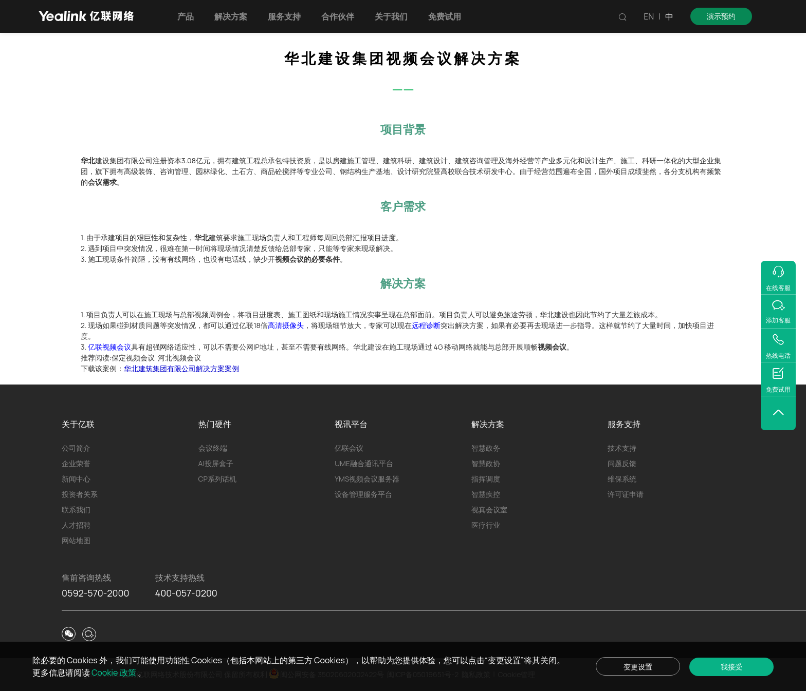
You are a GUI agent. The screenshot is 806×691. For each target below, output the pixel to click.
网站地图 (76, 540)
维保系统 (622, 479)
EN (649, 16)
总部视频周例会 (205, 314)
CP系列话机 (217, 479)
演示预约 (721, 16)
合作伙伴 (337, 16)
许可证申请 (626, 494)
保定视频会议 (133, 357)
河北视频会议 (179, 357)
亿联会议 (349, 448)
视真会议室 (489, 509)
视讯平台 (351, 424)
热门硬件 (214, 424)
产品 (185, 16)
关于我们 (391, 16)
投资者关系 (80, 494)
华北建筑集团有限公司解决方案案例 (181, 368)
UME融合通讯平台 (364, 463)
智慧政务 (485, 448)
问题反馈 (622, 463)
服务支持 (284, 16)
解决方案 (230, 16)
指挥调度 (485, 479)
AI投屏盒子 (215, 463)
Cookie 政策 (114, 672)
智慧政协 (485, 463)
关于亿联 (78, 424)
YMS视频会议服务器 (367, 479)
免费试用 (444, 16)
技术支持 (622, 448)
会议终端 (212, 448)
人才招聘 (76, 525)
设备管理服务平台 (363, 494)
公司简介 (76, 448)
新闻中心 (76, 479)
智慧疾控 (485, 494)
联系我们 (76, 509)
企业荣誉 (76, 463)
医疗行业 (485, 525)
